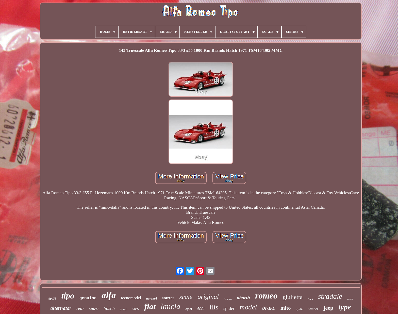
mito (285, 308)
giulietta (293, 297)
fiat (149, 306)
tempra (228, 299)
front (310, 299)
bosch (109, 308)
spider (229, 308)
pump (123, 309)
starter (168, 297)
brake (268, 308)
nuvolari (151, 298)
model (248, 307)
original (208, 296)
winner (313, 309)
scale (185, 296)
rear (80, 308)
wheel (93, 309)
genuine (87, 298)
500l (200, 309)
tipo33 (52, 298)
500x (135, 309)
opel (188, 309)
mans (350, 299)
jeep (328, 308)
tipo (67, 295)
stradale (330, 296)
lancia (170, 306)
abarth (243, 297)
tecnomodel (131, 297)
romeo (266, 295)
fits (213, 307)
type (344, 307)
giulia (300, 309)
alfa (109, 295)
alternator (61, 308)
